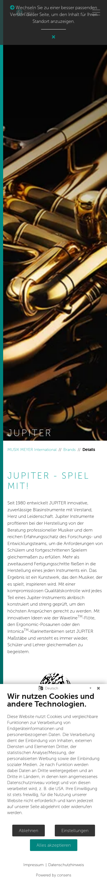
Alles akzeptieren (54, 845)
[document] (53, 758)
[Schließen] (98, 688)
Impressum (33, 864)
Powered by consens (53, 875)
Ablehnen (28, 830)
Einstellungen (74, 830)
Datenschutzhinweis (66, 864)
